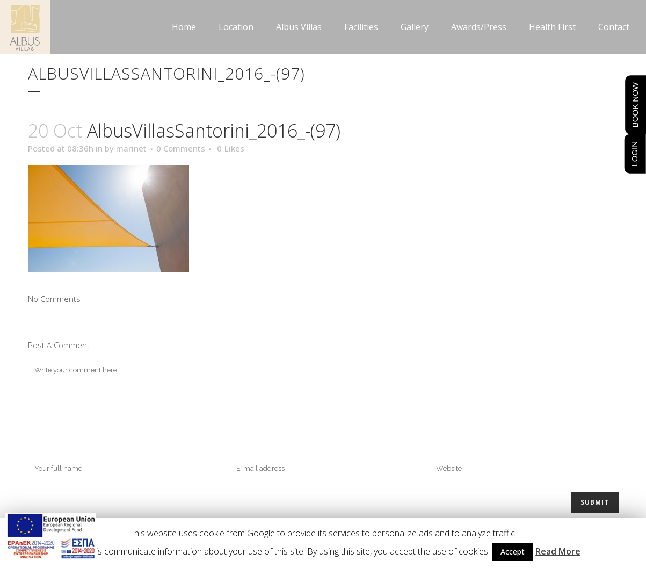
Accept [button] (512, 552)
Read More (557, 551)
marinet (131, 148)
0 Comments (180, 148)
